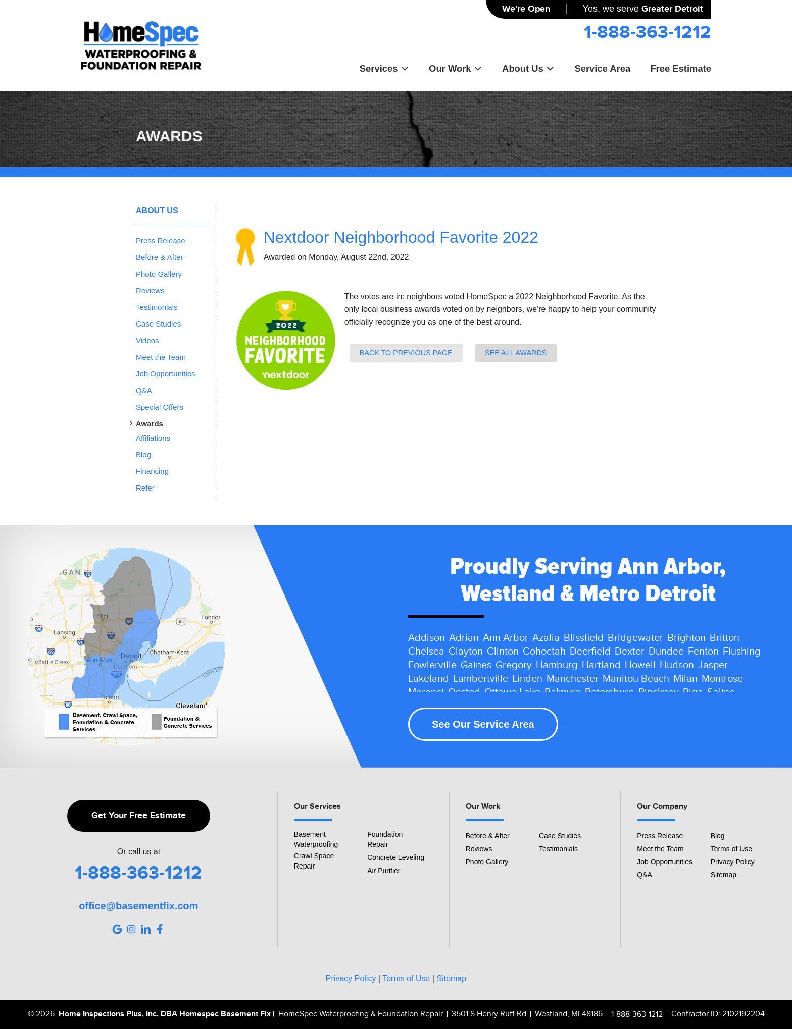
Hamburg (557, 665)
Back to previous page (406, 353)
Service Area (602, 68)
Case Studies (158, 323)
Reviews (150, 290)
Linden (527, 679)
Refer (145, 487)
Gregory (514, 665)
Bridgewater (635, 638)
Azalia (546, 638)
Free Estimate (680, 68)
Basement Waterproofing (316, 839)
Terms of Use (731, 849)
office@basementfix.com (138, 905)
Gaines (476, 665)
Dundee (666, 651)
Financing (152, 471)
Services (384, 68)
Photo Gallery (159, 273)
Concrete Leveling (395, 857)
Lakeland (428, 679)
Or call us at (138, 852)
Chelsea (426, 651)
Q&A (144, 390)
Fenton (703, 651)
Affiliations (153, 438)
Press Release (160, 240)
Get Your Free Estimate (138, 815)
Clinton (503, 651)
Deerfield (590, 651)
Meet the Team (161, 357)
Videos (147, 340)
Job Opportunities (165, 373)
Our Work (455, 68)
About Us (528, 68)
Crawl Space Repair (314, 861)
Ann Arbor (505, 638)
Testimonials (157, 307)
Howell (640, 665)
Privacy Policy (733, 862)
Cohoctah (544, 651)
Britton (724, 638)
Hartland (601, 665)
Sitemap (723, 875)
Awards (149, 423)
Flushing (742, 651)
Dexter (630, 651)
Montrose (722, 679)
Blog (143, 454)
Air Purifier (383, 870)
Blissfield (584, 638)
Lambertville (480, 679)
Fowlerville (432, 665)
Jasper (713, 665)
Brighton (686, 638)
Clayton (466, 651)
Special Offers (159, 407)
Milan (685, 679)
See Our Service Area (483, 724)
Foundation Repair (385, 839)
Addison (426, 638)
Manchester (573, 679)
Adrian (464, 638)
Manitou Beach (636, 679)
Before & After (159, 257)
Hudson (677, 665)
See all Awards (516, 353)
